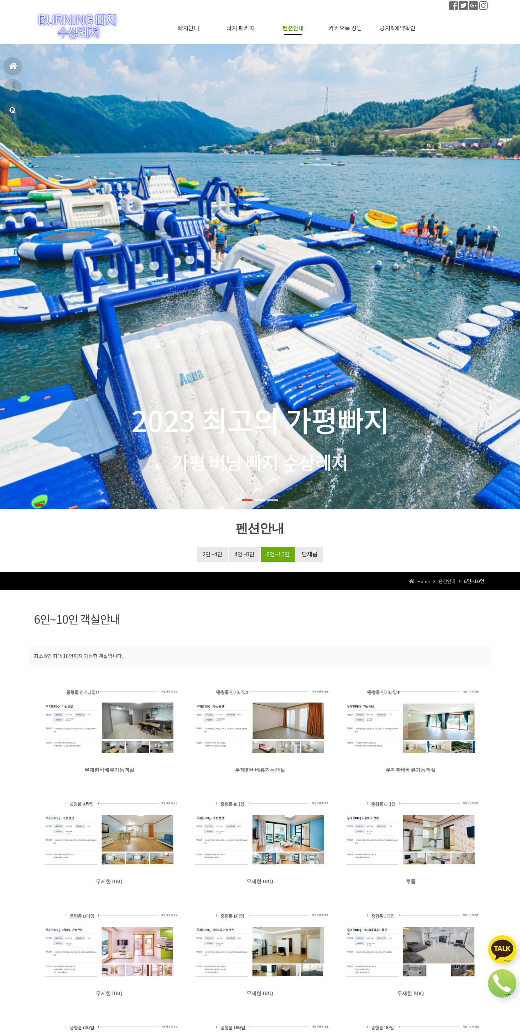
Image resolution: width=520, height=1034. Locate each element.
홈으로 (13, 69)
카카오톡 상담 (345, 28)
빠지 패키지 (241, 28)
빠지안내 (188, 28)
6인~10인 (278, 554)
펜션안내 (11, 91)
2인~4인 (212, 554)
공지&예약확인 (12, 113)
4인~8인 (244, 554)
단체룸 (310, 554)
